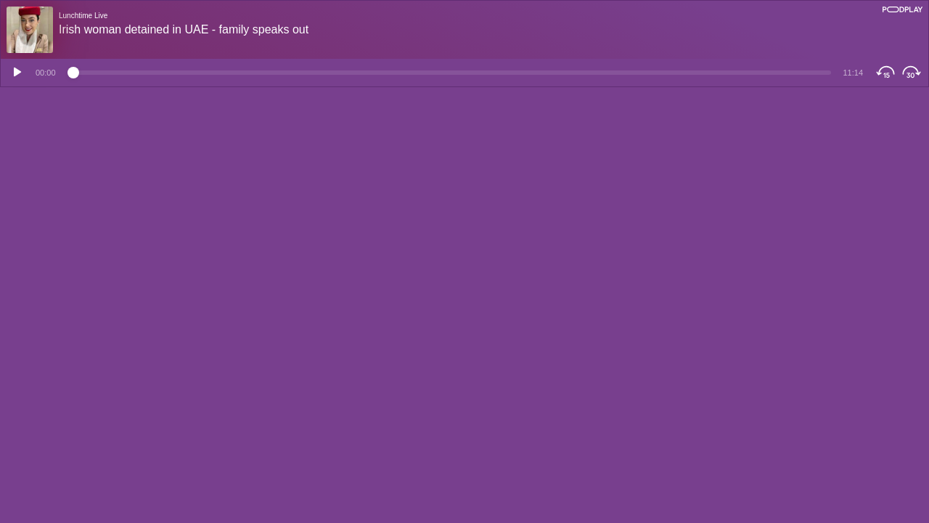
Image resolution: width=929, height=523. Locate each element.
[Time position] (449, 72)
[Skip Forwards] (913, 72)
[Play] (15, 73)
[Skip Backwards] (884, 72)
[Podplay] (902, 9)
